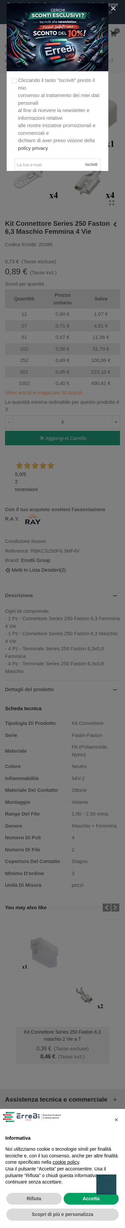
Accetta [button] (91, 1198)
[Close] (113, 8)
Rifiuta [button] (34, 1198)
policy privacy (33, 148)
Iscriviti (91, 164)
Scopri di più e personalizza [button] (62, 1214)
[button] (116, 1119)
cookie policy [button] (66, 1162)
